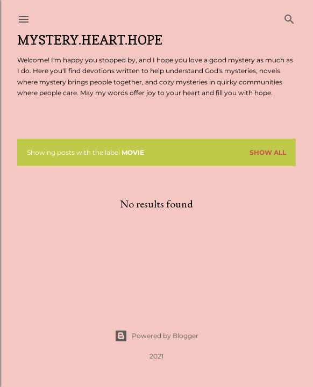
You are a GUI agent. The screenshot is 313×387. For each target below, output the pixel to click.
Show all (268, 152)
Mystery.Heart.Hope (89, 40)
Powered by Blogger (156, 335)
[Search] (289, 16)
